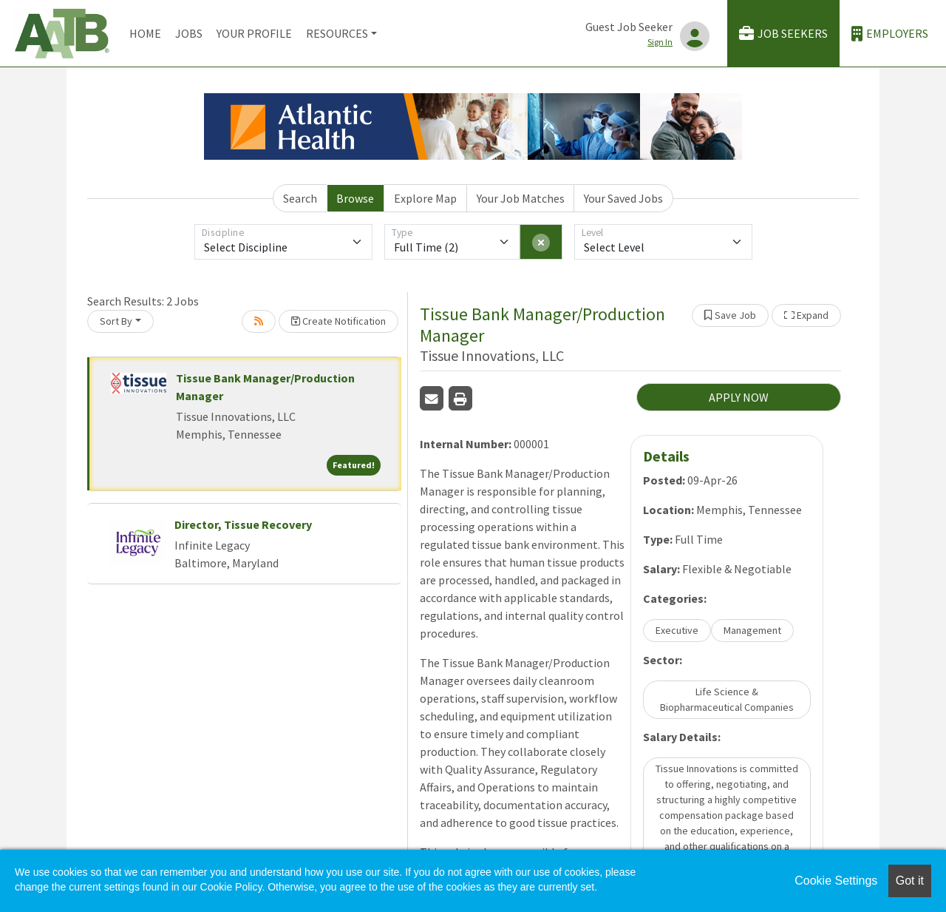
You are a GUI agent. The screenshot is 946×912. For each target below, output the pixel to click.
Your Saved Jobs (623, 198)
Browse (355, 198)
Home (145, 33)
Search (300, 198)
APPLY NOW (739, 397)
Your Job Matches (521, 198)
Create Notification (338, 321)
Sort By (116, 321)
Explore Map (425, 198)
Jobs (189, 33)
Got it (910, 880)
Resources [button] (337, 33)
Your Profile (254, 33)
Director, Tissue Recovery (243, 524)
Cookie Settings (835, 880)
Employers (889, 33)
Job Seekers (783, 33)
